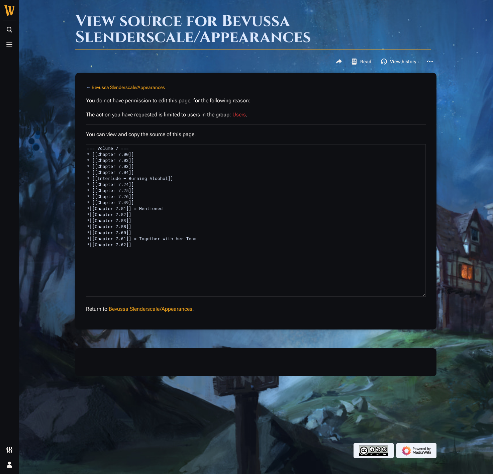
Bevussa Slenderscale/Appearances (128, 87)
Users (239, 114)
